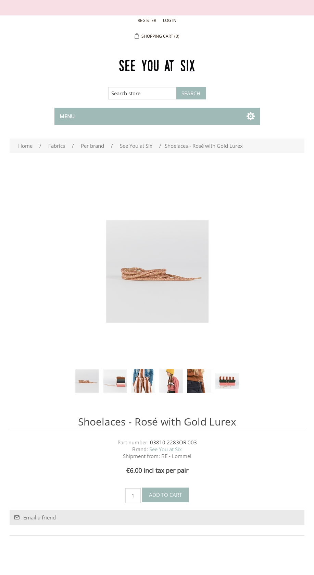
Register (147, 20)
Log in (169, 20)
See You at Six (165, 449)
